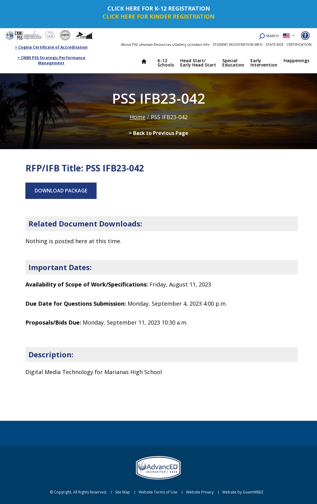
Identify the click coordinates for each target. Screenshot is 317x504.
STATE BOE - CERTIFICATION (288, 44)
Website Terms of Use (158, 492)
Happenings (296, 60)
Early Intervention (263, 63)
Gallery (180, 44)
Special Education (233, 63)
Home (147, 62)
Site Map (122, 492)
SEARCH (269, 36)
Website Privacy (200, 492)
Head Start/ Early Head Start (198, 63)
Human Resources (156, 44)
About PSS (129, 44)
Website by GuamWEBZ (242, 492)
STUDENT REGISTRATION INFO (238, 44)
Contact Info (199, 44)
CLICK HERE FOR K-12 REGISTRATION (158, 8)
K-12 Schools (166, 63)
